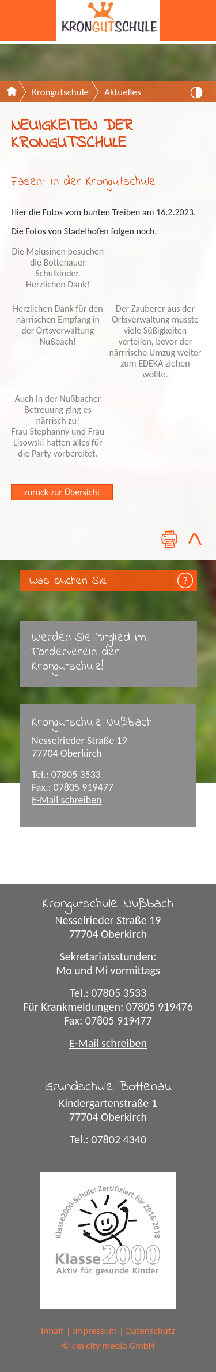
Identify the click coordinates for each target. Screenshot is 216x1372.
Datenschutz (150, 1331)
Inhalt (52, 1331)
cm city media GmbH (113, 1346)
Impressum (95, 1331)
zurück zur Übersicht (62, 492)
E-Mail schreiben (67, 800)
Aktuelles (122, 92)
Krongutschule (60, 92)
